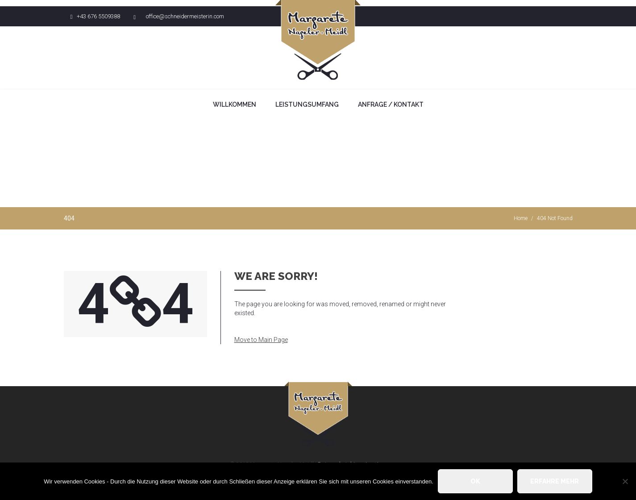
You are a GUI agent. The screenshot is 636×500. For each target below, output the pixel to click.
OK (475, 481)
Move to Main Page (261, 339)
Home (521, 218)
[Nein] (624, 481)
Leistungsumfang (307, 104)
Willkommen (234, 104)
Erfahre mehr (554, 481)
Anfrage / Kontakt (391, 104)
